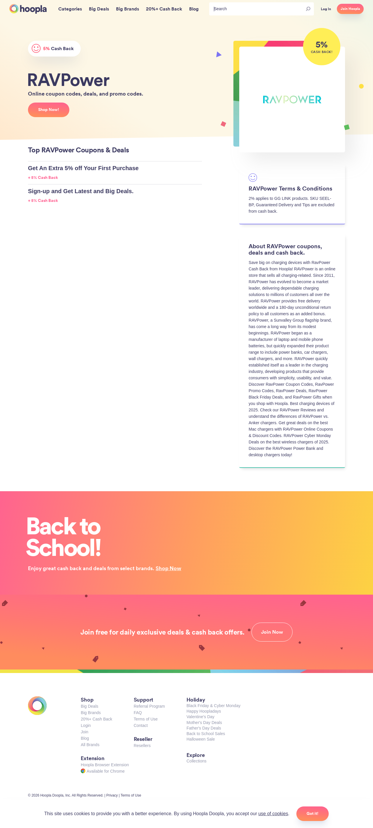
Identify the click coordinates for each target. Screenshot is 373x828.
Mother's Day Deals (204, 722)
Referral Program (149, 706)
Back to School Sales (205, 733)
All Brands (90, 744)
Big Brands (91, 712)
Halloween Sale (200, 739)
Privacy (112, 795)
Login (86, 725)
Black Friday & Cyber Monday (213, 705)
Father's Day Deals (203, 728)
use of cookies (273, 813)
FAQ (138, 712)
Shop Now (168, 568)
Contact (141, 725)
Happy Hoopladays (203, 711)
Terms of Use (146, 719)
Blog (85, 738)
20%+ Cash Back (96, 719)
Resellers (142, 745)
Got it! (313, 813)
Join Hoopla (350, 8)
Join (84, 732)
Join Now (272, 632)
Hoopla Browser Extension (105, 764)
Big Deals (89, 706)
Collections (196, 761)
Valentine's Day (200, 716)
